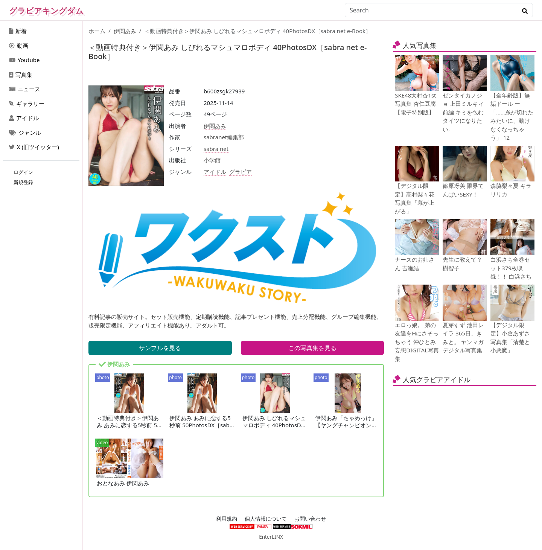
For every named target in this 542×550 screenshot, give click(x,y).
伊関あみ (125, 31)
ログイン (23, 172)
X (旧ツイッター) (34, 147)
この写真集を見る (312, 348)
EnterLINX (271, 536)
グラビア (240, 171)
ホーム (96, 31)
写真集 (20, 74)
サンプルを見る (160, 348)
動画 (18, 45)
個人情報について (266, 518)
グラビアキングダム (46, 10)
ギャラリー (26, 103)
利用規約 (226, 518)
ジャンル (25, 132)
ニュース (24, 89)
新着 (18, 31)
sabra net (216, 148)
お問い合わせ (310, 518)
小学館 (212, 160)
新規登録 (23, 182)
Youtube (24, 60)
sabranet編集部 (224, 137)
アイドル (24, 118)
